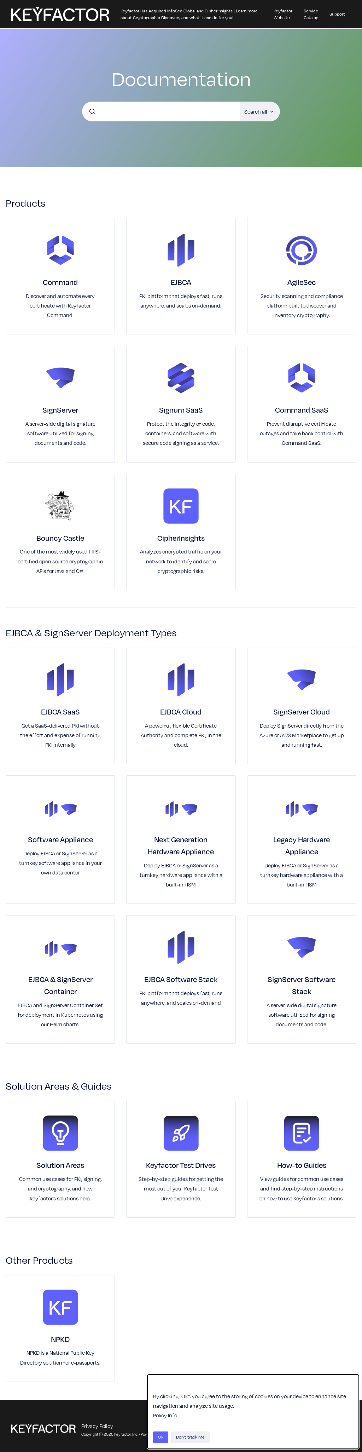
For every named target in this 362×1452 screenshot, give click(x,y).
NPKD (60, 1339)
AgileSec (301, 282)
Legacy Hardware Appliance (301, 845)
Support (337, 14)
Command (60, 282)
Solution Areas (60, 1165)
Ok (160, 1437)
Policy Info (165, 1415)
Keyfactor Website (283, 14)
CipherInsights (181, 538)
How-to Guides (301, 1165)
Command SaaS (301, 409)
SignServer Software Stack (301, 985)
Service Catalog (311, 14)
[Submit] (92, 111)
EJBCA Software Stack (181, 979)
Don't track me (190, 1437)
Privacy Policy (97, 1426)
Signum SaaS (181, 409)
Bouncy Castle (60, 538)
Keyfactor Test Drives (181, 1165)
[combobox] (161, 111)
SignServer (60, 409)
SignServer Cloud (301, 711)
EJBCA (181, 282)
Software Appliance (60, 839)
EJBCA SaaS (60, 711)
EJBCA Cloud (181, 711)
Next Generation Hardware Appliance (181, 845)
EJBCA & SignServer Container (60, 985)
